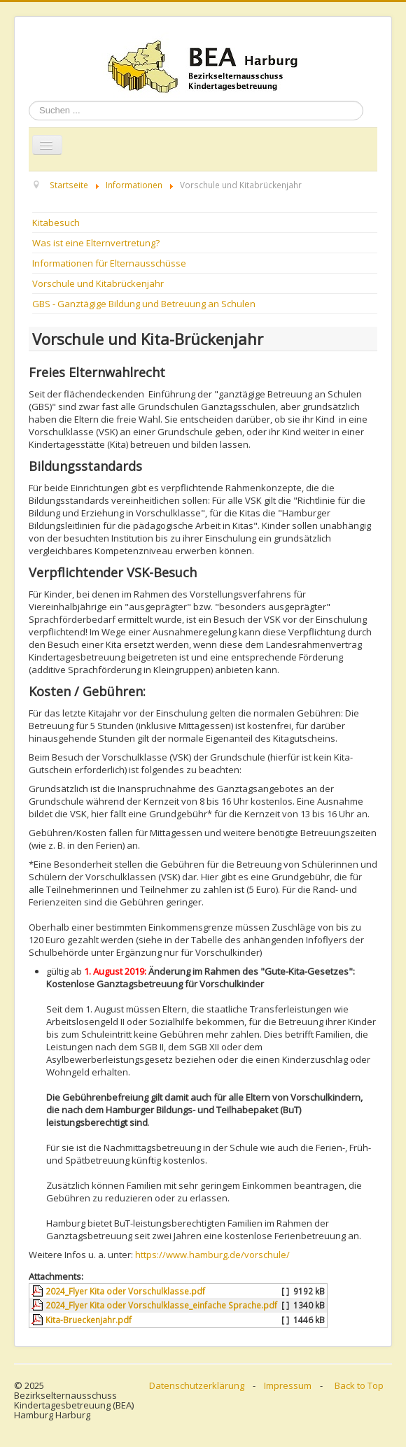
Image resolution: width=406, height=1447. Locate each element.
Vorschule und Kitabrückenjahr (98, 283)
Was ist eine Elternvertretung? (96, 243)
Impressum (288, 1385)
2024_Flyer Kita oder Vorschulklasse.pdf (125, 1291)
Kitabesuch (56, 222)
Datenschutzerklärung (196, 1385)
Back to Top (359, 1385)
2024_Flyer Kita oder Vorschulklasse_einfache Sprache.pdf (161, 1305)
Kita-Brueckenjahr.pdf (89, 1319)
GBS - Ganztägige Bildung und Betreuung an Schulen (143, 303)
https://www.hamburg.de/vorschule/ (212, 1254)
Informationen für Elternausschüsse (109, 263)
